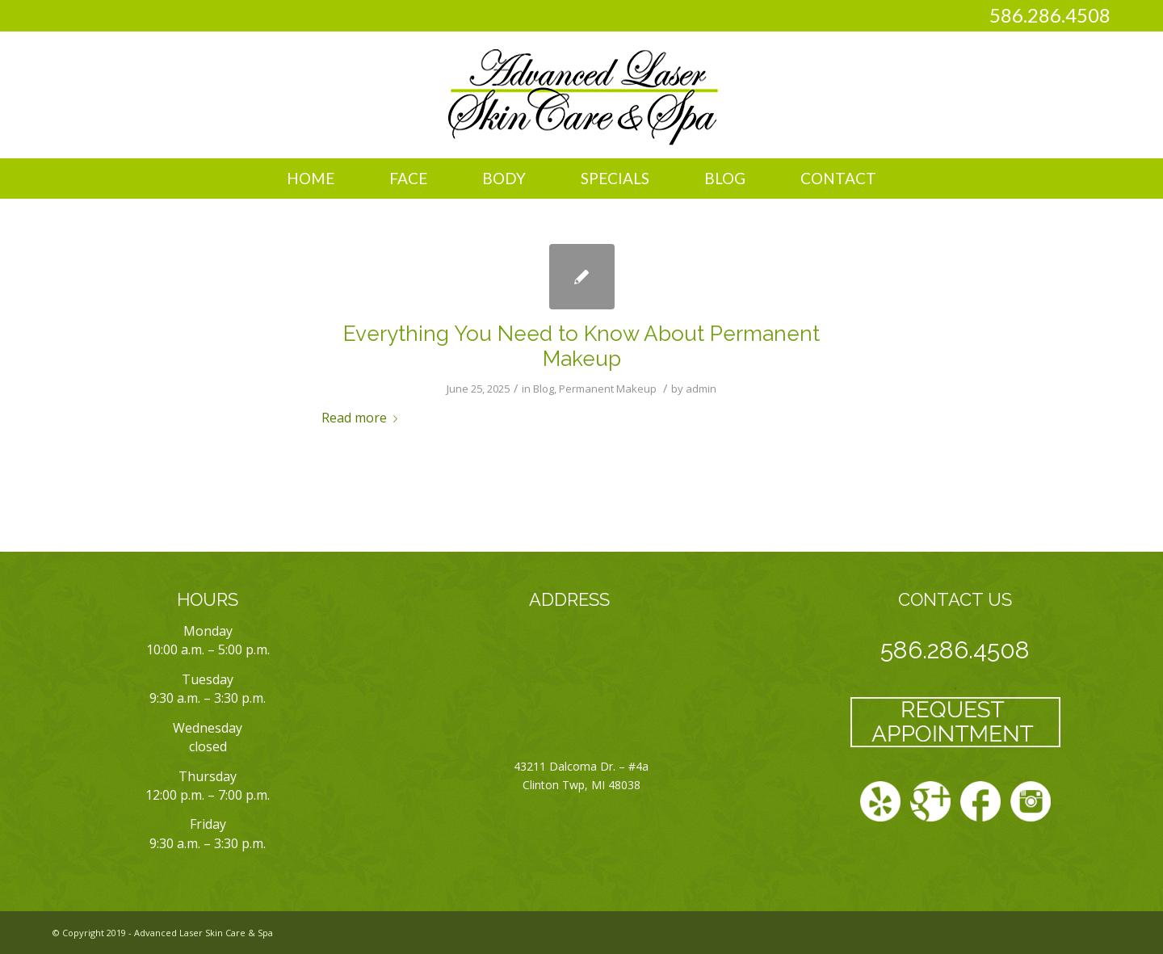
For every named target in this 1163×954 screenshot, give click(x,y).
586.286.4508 (1050, 15)
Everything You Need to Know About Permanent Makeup (581, 346)
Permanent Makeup (608, 388)
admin (701, 388)
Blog (543, 388)
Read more (362, 418)
